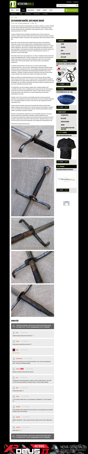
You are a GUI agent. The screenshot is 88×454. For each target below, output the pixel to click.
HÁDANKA (62, 125)
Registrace (75, 2)
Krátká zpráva (14, 13)
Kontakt (45, 10)
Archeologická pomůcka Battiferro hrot (64, 169)
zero (17, 377)
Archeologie (45, 13)
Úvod (12, 10)
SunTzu (17, 396)
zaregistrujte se (35, 327)
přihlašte (47, 327)
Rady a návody (31, 10)
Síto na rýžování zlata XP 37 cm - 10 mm (64, 92)
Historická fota (28, 13)
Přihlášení (69, 2)
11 (36, 23)
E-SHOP (50, 10)
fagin (17, 332)
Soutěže (38, 10)
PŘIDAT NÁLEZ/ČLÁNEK (71, 10)
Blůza (62, 50)
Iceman (17, 341)
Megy (17, 387)
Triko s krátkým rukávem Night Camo (64, 135)
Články (23, 10)
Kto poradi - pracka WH (65, 54)
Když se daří (63, 57)
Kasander (18, 368)
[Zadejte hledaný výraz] (67, 5)
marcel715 (18, 427)
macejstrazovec (19, 358)
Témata (20, 13)
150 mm (62, 44)
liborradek (18, 406)
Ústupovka (63, 47)
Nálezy (17, 10)
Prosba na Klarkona (65, 121)
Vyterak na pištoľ (64, 115)
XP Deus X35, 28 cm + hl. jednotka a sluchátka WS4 (65, 64)
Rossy (17, 349)
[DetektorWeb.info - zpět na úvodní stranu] (23, 4)
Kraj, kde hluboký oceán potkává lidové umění (67, 128)
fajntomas (18, 416)
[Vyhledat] (76, 5)
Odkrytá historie (37, 13)
